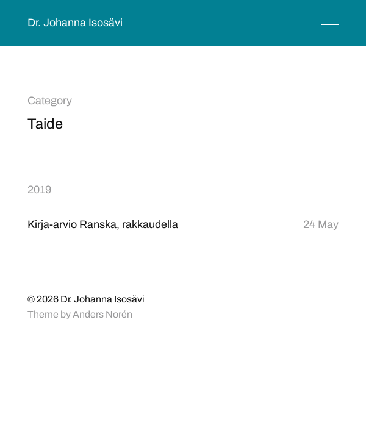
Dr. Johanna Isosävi (75, 22)
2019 (39, 190)
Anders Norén (102, 314)
